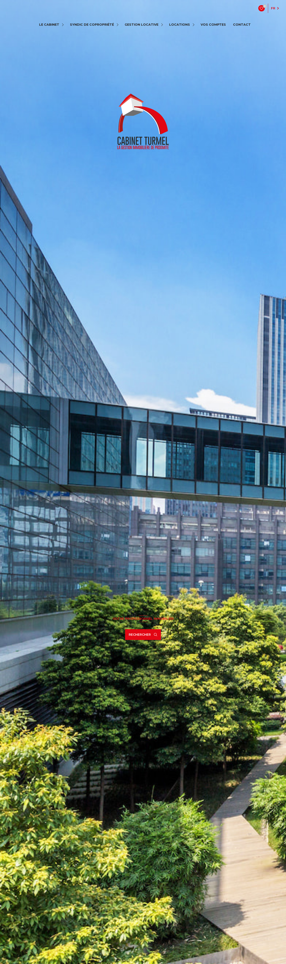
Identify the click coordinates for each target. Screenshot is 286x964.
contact (242, 24)
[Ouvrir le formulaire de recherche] (143, 634)
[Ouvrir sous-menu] (63, 24)
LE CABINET (49, 24)
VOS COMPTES (213, 24)
